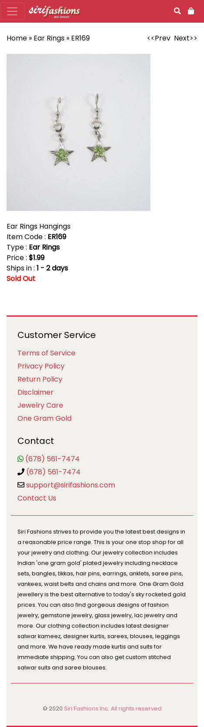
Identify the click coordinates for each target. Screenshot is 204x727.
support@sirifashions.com (70, 485)
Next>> (185, 38)
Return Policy (39, 379)
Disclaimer (35, 392)
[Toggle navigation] (12, 11)
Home (17, 38)
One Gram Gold (44, 418)
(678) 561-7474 (52, 459)
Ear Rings (49, 38)
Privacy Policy (41, 366)
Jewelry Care (40, 405)
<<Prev (158, 38)
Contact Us (36, 498)
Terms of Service (46, 353)
